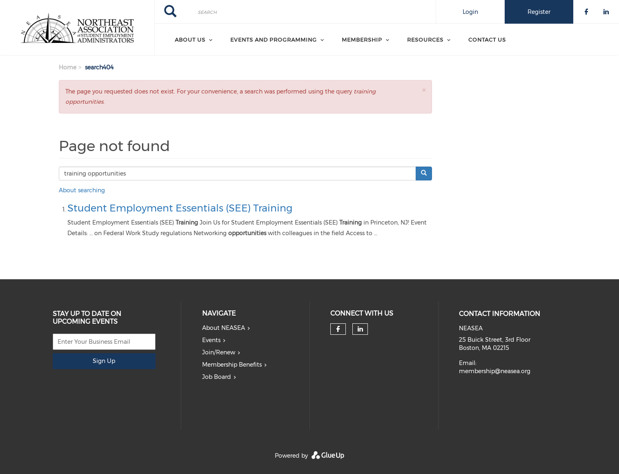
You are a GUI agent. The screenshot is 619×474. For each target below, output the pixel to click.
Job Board (216, 377)
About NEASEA (223, 328)
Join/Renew (218, 352)
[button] (424, 90)
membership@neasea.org (494, 371)
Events (211, 340)
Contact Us (487, 39)
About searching (82, 190)
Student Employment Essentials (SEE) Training (179, 208)
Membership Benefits (232, 364)
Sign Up (104, 361)
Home (67, 67)
